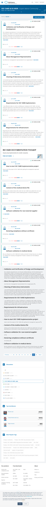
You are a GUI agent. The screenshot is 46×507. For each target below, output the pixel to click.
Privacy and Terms (38, 480)
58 (13, 357)
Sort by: (3, 16)
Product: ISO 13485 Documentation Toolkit (23, 450)
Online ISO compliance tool (5, 472)
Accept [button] (20, 503)
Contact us (36, 474)
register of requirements (17, 452)
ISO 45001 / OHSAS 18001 (27, 481)
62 (25, 357)
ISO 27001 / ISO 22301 (16, 472)
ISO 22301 (12, 460)
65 (33, 357)
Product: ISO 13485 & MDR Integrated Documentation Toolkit (18, 445)
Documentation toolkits (5, 476)
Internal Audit (7, 452)
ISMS (36, 450)
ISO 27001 (36, 445)
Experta (3, 482)
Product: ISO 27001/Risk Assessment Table (13, 455)
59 (16, 357)
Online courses (4, 479)
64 (30, 357)
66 (36, 357)
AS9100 (25, 485)
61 (22, 357)
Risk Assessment (7, 450)
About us (36, 472)
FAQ (35, 477)
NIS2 (24, 472)
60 (19, 357)
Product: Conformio (8, 442)
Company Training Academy (5, 485)
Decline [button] (25, 503)
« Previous (6, 357)
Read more (5, 39)
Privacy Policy (29, 496)
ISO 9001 (38, 447)
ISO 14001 (6, 460)
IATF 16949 (15, 485)
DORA (14, 476)
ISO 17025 (15, 487)
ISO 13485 (25, 478)
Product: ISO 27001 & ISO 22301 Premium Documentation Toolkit (19, 447)
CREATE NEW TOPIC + (38, 17)
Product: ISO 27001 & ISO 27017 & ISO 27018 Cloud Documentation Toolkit (21, 457)
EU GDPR (25, 476)
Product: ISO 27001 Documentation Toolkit (24, 442)
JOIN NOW (42, 2)
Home (2, 10)
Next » (40, 357)
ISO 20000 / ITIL (27, 487)
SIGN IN (36, 2)
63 (27, 357)
